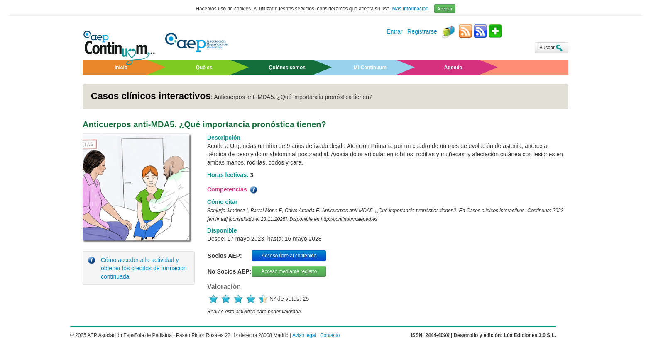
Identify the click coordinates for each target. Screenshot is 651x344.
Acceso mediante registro (289, 271)
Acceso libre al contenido (289, 256)
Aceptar (444, 8)
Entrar (394, 32)
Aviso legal (304, 335)
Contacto (330, 335)
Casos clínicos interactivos (151, 96)
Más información (410, 9)
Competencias (233, 190)
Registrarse (422, 32)
